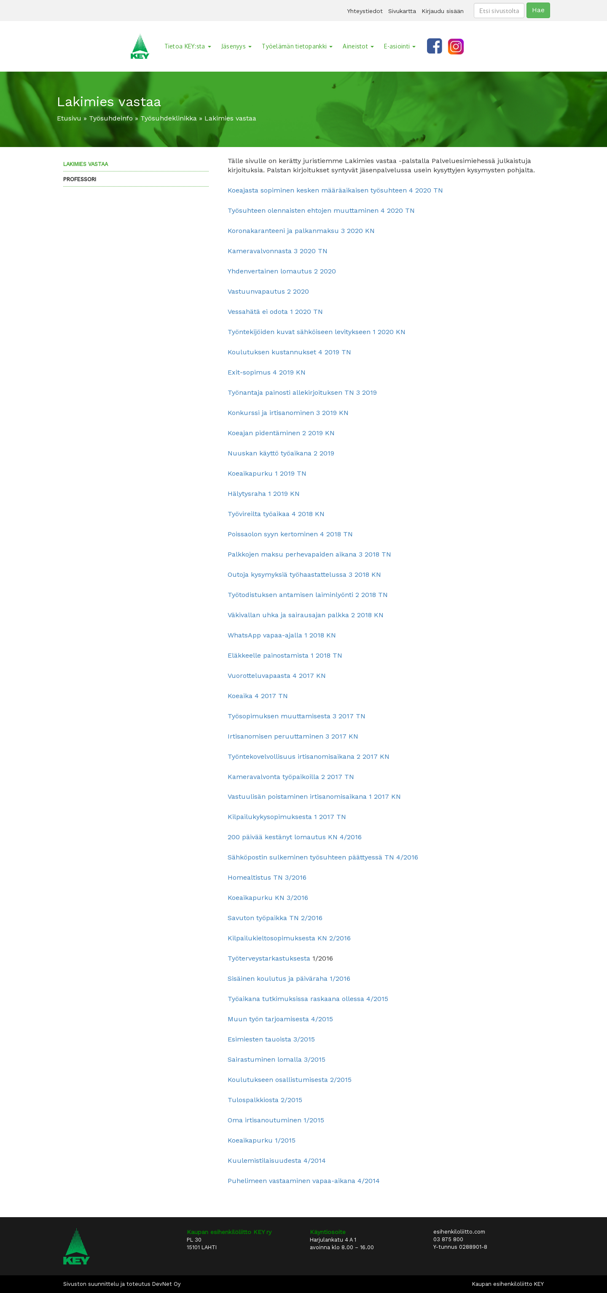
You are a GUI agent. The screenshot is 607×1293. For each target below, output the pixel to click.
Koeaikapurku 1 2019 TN (267, 473)
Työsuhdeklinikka (168, 118)
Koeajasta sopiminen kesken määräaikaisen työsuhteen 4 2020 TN (335, 190)
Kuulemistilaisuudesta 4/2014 (277, 1160)
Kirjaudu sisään (443, 11)
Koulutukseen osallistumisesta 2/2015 (290, 1080)
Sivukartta (402, 11)
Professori (79, 179)
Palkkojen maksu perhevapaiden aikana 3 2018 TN (309, 554)
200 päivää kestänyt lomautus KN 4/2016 (295, 837)
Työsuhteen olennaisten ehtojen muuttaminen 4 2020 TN (321, 210)
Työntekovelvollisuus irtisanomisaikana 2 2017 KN (308, 756)
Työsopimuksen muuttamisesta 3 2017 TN (296, 716)
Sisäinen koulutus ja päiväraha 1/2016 (289, 978)
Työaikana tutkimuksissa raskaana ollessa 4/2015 (308, 999)
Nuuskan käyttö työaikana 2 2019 (281, 453)
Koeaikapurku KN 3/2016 (268, 898)
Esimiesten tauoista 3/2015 (271, 1039)
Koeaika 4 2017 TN (258, 696)
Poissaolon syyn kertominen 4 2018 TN (290, 534)
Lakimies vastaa (85, 164)
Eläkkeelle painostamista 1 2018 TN (285, 655)
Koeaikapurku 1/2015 (261, 1140)
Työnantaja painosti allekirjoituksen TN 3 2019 (302, 392)
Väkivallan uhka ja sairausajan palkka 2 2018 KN (306, 615)
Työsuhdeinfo (111, 118)
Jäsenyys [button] (236, 46)
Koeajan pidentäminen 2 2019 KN (281, 433)
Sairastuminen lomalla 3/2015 (276, 1059)
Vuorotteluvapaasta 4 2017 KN (277, 676)
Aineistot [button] (358, 46)
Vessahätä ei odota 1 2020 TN (275, 312)
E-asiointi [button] (400, 46)
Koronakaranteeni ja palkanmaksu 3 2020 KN (301, 231)
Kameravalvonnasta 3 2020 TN (278, 251)
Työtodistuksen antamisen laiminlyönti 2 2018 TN (308, 595)
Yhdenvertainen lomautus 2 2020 (282, 271)
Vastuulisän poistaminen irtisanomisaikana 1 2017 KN (314, 796)
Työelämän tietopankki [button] (297, 46)
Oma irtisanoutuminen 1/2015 (276, 1120)
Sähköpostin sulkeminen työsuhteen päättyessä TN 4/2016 (323, 857)
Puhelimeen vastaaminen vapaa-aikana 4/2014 (304, 1181)
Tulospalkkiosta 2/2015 (265, 1100)
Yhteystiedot (365, 11)
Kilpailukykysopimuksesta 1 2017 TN (287, 817)
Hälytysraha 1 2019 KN (264, 494)
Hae (538, 10)
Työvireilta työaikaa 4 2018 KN (276, 514)
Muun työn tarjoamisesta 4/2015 (280, 1019)
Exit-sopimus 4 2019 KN (267, 372)
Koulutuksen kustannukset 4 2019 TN (289, 352)
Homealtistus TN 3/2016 (267, 877)
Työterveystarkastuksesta (269, 958)
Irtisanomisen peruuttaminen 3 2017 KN (293, 736)
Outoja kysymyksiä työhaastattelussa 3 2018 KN (304, 574)
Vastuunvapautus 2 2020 (268, 291)
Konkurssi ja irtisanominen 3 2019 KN (288, 413)
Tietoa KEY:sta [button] (187, 46)
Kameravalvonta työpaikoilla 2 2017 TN (291, 777)
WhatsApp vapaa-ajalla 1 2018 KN (282, 635)
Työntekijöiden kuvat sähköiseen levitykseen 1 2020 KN (317, 332)
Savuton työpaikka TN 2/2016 (275, 918)
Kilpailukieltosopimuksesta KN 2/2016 (289, 938)
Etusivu (69, 118)
